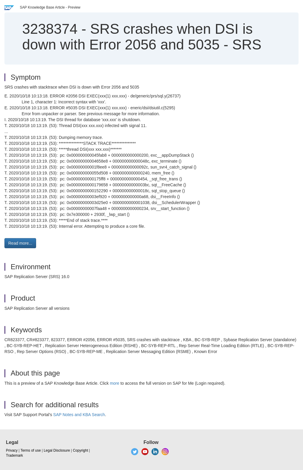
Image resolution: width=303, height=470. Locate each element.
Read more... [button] (20, 243)
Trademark (14, 455)
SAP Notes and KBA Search (79, 414)
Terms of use (30, 450)
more (114, 383)
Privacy (11, 450)
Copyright (80, 450)
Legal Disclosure (57, 450)
